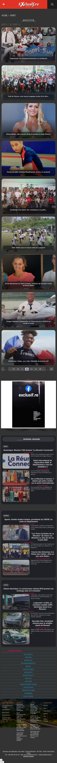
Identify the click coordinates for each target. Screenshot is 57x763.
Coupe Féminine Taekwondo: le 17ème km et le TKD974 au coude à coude (28, 322)
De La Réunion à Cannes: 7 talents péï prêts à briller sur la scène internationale (42, 481)
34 (35, 369)
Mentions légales (28, 756)
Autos (28, 681)
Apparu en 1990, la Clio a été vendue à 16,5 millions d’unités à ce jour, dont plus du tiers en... (42, 631)
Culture (28, 696)
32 (27, 369)
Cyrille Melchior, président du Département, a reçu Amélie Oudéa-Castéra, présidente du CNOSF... (42, 527)
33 (31, 369)
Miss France (5, 712)
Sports (13, 15)
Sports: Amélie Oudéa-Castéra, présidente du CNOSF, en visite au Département (28, 520)
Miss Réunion (6, 715)
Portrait (28, 675)
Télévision (28, 690)
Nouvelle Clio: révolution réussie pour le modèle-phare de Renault (42, 623)
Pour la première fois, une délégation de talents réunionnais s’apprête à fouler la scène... (41, 489)
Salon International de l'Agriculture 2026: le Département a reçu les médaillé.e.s (42, 463)
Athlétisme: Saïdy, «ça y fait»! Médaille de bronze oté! (28, 361)
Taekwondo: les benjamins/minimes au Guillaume (28, 58)
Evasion (28, 687)
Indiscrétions (28, 684)
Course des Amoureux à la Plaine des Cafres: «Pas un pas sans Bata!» (42, 554)
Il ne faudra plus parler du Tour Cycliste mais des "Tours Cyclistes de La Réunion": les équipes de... (42, 545)
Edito (28, 678)
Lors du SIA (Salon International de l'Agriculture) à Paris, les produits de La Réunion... (41, 472)
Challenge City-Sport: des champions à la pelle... (28, 210)
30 (18, 369)
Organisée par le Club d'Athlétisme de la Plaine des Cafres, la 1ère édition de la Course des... (41, 562)
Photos (46, 721)
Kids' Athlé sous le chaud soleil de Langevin (28, 248)
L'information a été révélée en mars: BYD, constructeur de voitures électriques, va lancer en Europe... (42, 596)
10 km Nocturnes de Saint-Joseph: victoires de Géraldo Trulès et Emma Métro (28, 284)
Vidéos (45, 719)
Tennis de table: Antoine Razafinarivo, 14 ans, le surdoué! (28, 172)
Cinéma (28, 693)
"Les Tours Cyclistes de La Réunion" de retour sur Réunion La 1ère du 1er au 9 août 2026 (42, 537)
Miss (28, 666)
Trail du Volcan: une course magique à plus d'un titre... (28, 96)
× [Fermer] (1, 760)
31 (22, 369)
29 (13, 369)
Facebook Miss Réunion (6, 718)
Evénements (28, 663)
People (28, 660)
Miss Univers (6, 709)
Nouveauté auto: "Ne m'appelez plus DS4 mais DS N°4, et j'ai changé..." (35, 734)
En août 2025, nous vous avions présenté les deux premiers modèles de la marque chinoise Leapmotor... (43, 615)
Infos (28, 657)
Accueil (4, 15)
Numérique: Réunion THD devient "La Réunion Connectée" (28, 450)
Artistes (28, 669)
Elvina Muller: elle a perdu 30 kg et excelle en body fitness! (28, 134)
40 (51, 369)
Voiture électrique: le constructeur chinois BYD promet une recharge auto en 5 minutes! (28, 590)
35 (40, 369)
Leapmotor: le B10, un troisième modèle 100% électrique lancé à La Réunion (43, 606)
